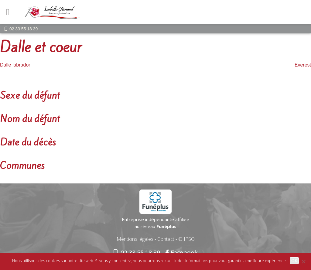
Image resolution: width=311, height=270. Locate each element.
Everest (303, 64)
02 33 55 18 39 (23, 28)
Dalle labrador (15, 64)
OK (294, 260)
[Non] (303, 261)
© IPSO (186, 239)
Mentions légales (135, 239)
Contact (165, 239)
